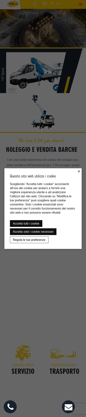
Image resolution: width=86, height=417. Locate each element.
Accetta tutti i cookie (26, 223)
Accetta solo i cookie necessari (33, 231)
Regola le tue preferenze (29, 239)
